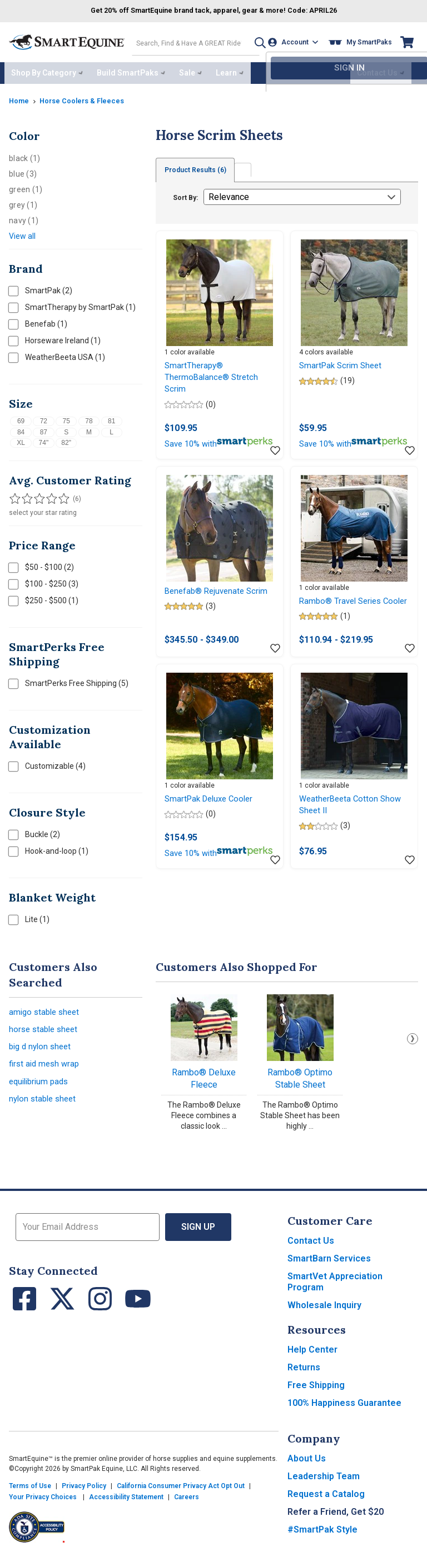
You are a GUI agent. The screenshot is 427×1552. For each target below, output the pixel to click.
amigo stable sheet (46, 1009)
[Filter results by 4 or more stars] (47, 495)
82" (66, 439)
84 (20, 429)
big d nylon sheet (42, 1047)
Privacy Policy (84, 1482)
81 (111, 418)
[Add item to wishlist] (275, 465)
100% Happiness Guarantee (344, 1399)
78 (88, 418)
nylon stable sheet (45, 1104)
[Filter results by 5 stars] (58, 495)
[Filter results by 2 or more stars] (25, 495)
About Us (306, 1455)
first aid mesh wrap (46, 1066)
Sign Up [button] (198, 1223)
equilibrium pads (41, 1085)
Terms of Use (30, 1482)
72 (43, 418)
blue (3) (23, 170)
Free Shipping (316, 1381)
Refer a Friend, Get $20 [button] (335, 1508)
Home (20, 97)
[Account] (295, 40)
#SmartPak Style (322, 1526)
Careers (186, 1494)
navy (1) (23, 217)
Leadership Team (323, 1473)
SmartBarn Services (329, 1255)
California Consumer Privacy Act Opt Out (181, 1482)
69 (20, 418)
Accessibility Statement (126, 1494)
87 (43, 429)
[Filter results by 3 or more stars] (36, 495)
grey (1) (23, 201)
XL (21, 439)
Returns (303, 1364)
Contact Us (310, 1237)
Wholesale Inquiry (324, 1301)
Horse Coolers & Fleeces (87, 97)
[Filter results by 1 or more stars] (14, 495)
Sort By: (185, 194)
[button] (253, 41)
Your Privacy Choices (43, 1494)
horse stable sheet (45, 1028)
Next (412, 1035)
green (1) (25, 186)
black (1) (24, 155)
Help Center (312, 1346)
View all (22, 232)
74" (44, 439)
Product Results (198, 167)
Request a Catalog (326, 1490)
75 (65, 418)
